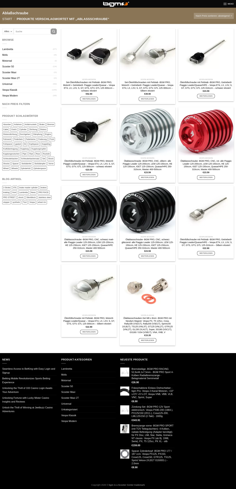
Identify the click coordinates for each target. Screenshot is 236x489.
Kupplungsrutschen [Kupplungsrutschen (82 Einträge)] (11, 154)
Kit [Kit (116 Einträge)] (25, 144)
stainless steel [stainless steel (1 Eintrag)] (45, 197)
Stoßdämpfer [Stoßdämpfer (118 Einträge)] (40, 163)
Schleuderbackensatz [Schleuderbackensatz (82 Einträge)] (30, 158)
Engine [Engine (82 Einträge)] (48, 134)
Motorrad (7, 61)
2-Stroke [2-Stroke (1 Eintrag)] (6, 187)
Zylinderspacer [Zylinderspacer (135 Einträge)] (39, 168)
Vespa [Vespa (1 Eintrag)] (32, 202)
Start (7, 19)
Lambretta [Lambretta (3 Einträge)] (23, 192)
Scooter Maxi (9, 72)
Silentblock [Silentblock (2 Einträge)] (31, 197)
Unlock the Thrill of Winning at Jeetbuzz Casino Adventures (27, 409)
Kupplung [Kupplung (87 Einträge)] (25, 149)
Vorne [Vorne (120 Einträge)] (50, 163)
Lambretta (7, 49)
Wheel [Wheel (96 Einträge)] (6, 168)
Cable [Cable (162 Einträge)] (5, 129)
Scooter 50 (8, 66)
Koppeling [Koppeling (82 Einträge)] (46, 144)
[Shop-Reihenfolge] (214, 16)
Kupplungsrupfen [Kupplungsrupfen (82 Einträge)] (39, 149)
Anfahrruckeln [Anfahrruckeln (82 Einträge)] (31, 124)
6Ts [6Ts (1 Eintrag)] (14, 187)
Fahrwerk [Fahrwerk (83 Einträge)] (7, 139)
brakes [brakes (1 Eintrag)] (43, 187)
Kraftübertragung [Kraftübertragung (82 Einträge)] (10, 149)
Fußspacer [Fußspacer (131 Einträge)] (7, 144)
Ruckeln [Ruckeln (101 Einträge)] (46, 154)
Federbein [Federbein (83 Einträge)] (18, 139)
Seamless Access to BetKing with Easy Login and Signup (28, 371)
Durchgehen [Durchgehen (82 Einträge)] (25, 134)
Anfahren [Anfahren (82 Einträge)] (18, 124)
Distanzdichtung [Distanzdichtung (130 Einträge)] (10, 134)
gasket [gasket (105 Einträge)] (18, 144)
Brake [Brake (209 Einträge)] (41, 124)
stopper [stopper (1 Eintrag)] (6, 202)
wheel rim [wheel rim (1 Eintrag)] (42, 202)
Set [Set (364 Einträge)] (43, 158)
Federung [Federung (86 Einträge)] (42, 139)
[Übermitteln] (54, 31)
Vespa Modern (10, 95)
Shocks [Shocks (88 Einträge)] (6, 163)
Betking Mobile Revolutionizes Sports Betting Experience (26, 380)
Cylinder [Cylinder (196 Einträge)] (23, 129)
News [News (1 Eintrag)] (33, 192)
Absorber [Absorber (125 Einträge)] (7, 124)
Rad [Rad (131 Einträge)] (31, 154)
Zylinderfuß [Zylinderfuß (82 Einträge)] (26, 168)
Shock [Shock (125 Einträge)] (51, 158)
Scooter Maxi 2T (11, 78)
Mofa (5, 55)
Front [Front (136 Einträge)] (52, 139)
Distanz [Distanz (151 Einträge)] (43, 129)
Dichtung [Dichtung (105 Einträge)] (33, 129)
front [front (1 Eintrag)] (14, 192)
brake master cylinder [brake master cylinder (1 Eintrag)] (28, 187)
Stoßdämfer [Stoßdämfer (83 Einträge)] (26, 163)
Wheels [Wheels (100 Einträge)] (15, 168)
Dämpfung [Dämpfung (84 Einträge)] (37, 134)
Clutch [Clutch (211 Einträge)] (14, 129)
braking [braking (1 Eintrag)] (6, 192)
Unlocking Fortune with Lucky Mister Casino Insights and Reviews (25, 400)
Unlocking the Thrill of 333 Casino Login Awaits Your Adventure (27, 390)
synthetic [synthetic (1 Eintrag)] (16, 202)
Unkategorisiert (69, 409)
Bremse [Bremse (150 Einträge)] (50, 124)
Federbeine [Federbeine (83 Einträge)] (31, 139)
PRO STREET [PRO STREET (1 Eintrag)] (9, 197)
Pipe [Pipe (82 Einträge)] (24, 154)
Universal (7, 84)
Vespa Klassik (9, 90)
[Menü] (228, 4)
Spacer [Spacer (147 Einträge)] (15, 163)
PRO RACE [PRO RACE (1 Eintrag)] (44, 192)
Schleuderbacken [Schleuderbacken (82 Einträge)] (10, 158)
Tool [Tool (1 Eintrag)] (24, 202)
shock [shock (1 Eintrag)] (20, 197)
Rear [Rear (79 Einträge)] (38, 154)
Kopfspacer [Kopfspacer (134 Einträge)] (34, 144)
